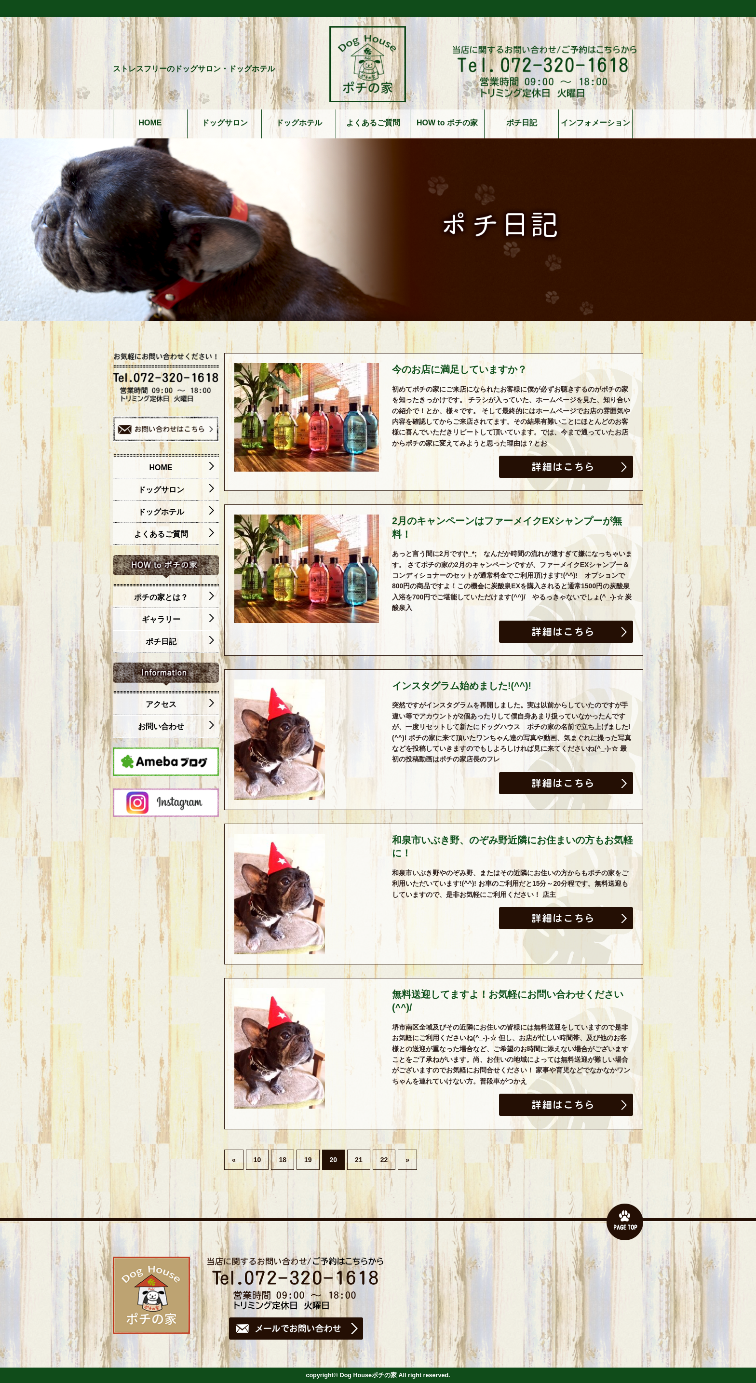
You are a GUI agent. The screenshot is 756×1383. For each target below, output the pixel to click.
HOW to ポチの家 (447, 123)
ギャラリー (178, 620)
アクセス (180, 704)
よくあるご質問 (373, 123)
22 (384, 1160)
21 (359, 1160)
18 (282, 1160)
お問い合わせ (176, 727)
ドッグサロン (225, 123)
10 (257, 1160)
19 (308, 1160)
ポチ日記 (521, 123)
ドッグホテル (299, 123)
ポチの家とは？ (174, 597)
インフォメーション (595, 123)
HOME (150, 123)
